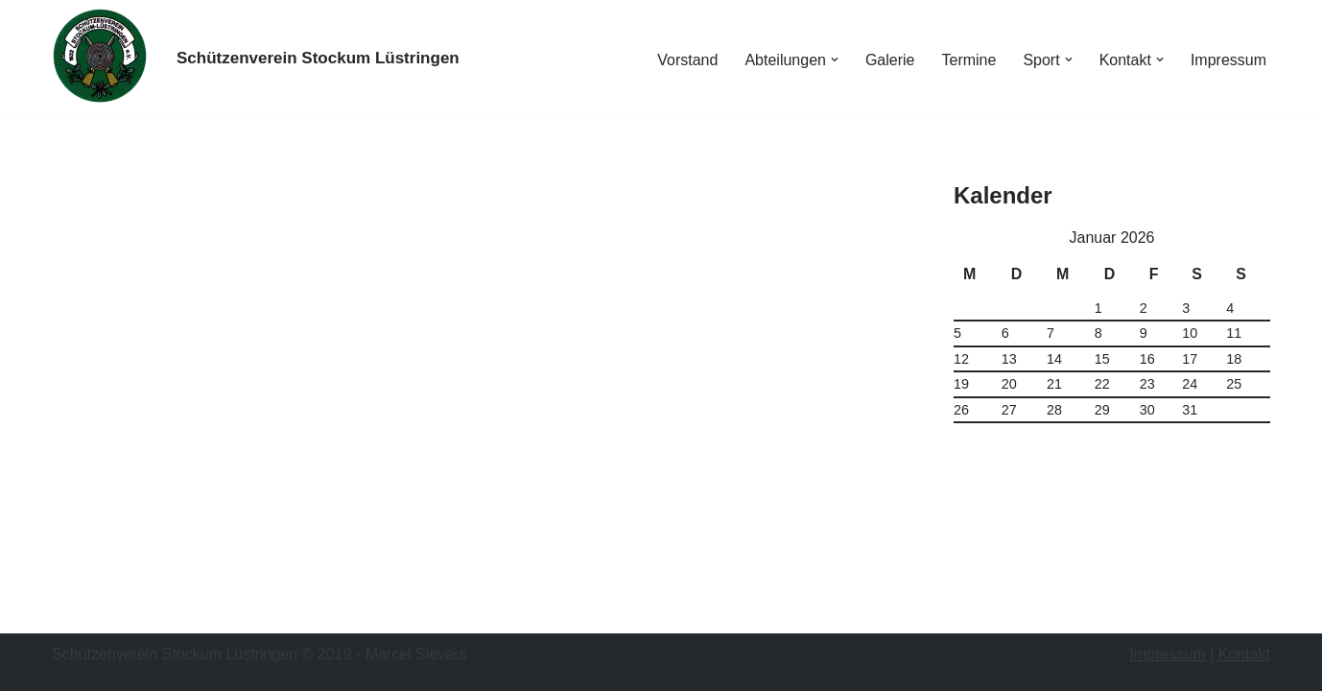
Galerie (890, 60)
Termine (968, 60)
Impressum (1228, 60)
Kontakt (1244, 654)
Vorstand (687, 60)
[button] (834, 59)
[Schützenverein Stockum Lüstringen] (318, 59)
